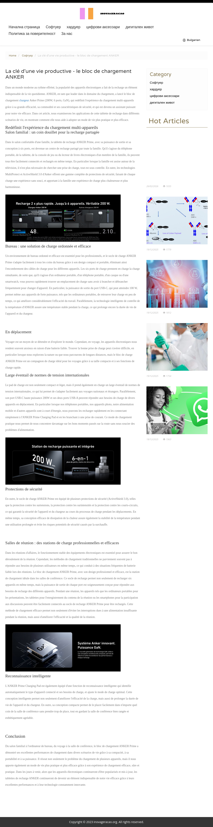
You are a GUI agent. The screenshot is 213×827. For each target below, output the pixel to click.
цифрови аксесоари (103, 27)
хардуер (73, 27)
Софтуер (53, 27)
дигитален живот (140, 27)
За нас (66, 34)
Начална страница (24, 27)
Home (12, 55)
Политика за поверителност (32, 34)
